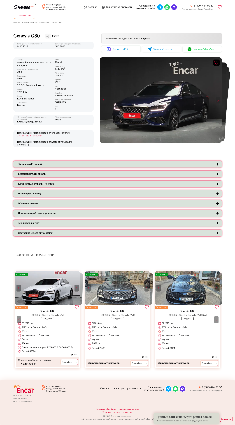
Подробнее (69, 362)
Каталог (92, 7)
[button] (103, 100)
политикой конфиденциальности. (194, 421)
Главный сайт (24, 15)
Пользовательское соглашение (117, 412)
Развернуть (226, 419)
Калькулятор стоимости (119, 7)
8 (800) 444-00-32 (203, 5)
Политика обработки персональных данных (117, 409)
